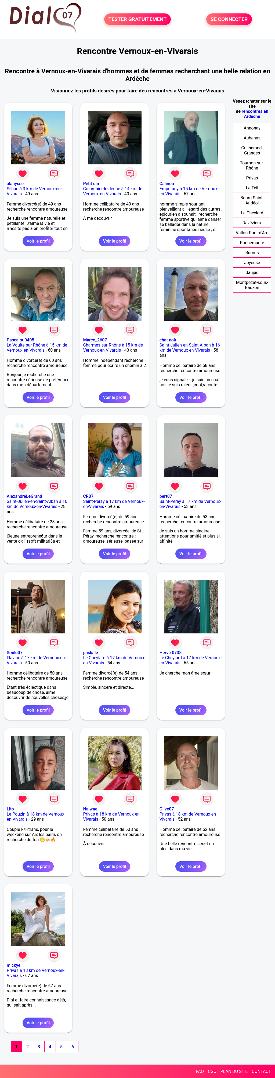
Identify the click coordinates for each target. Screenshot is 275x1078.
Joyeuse (252, 262)
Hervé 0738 (171, 652)
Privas (252, 178)
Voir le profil (38, 241)
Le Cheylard (252, 212)
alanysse (15, 183)
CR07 (88, 496)
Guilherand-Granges (252, 150)
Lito (10, 809)
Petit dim (91, 183)
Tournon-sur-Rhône (252, 165)
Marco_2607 (95, 339)
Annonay (252, 128)
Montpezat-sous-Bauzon (252, 285)
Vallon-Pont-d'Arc (252, 232)
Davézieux (252, 222)
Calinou (167, 183)
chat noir (168, 339)
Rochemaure (252, 242)
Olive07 (167, 809)
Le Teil (252, 187)
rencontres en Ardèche (255, 114)
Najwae (90, 809)
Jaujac (252, 272)
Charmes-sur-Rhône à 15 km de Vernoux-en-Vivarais (113, 347)
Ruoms (252, 252)
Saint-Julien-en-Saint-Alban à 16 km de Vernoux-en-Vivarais (190, 347)
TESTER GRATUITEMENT (137, 19)
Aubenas (252, 137)
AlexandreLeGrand (24, 496)
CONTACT (261, 1071)
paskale (90, 652)
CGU (212, 1071)
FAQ (200, 1071)
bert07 (166, 496)
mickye (13, 965)
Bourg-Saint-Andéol (252, 200)
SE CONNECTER (229, 19)
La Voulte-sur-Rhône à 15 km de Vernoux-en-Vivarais (37, 347)
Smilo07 (15, 652)
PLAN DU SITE (234, 1071)
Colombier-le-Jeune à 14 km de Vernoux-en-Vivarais (112, 191)
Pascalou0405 (20, 339)
